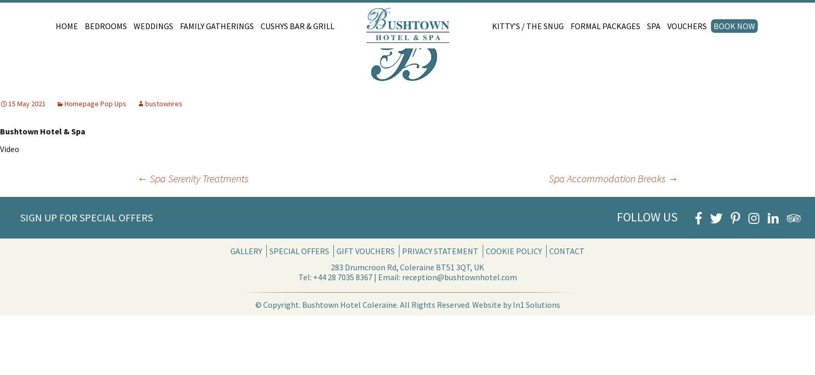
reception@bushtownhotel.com (459, 277)
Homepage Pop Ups (95, 103)
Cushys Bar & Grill (297, 26)
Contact (567, 251)
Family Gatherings (217, 26)
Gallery (246, 251)
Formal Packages (605, 26)
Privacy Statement (440, 251)
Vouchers (687, 26)
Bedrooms (106, 26)
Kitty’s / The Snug (528, 26)
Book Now (734, 26)
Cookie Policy (514, 251)
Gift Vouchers (366, 251)
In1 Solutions (536, 304)
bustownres (164, 103)
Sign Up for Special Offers (86, 217)
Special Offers (299, 251)
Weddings (153, 26)
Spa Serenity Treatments (193, 178)
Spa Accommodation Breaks (613, 178)
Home (67, 26)
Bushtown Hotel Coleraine (349, 304)
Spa (654, 26)
